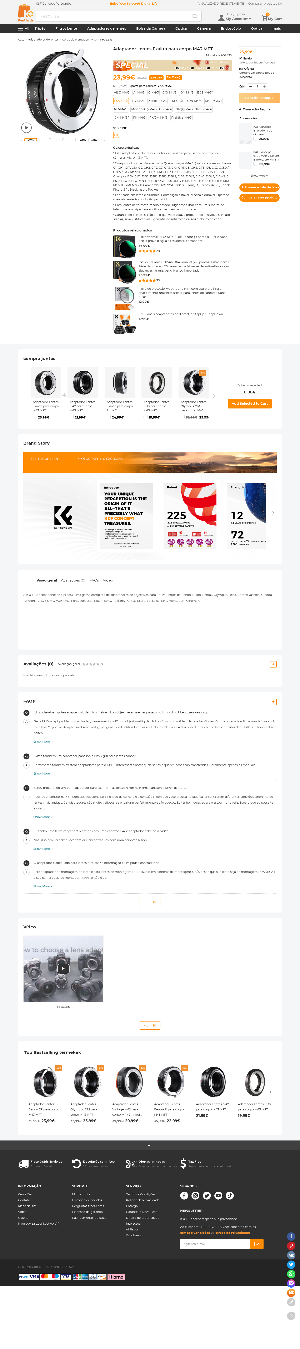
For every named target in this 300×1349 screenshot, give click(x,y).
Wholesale (133, 1235)
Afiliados (132, 1229)
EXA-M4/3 (121, 101)
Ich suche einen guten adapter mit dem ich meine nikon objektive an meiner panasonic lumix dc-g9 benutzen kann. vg (120, 712)
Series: (119, 128)
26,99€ (264, 139)
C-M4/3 (153, 92)
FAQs (94, 580)
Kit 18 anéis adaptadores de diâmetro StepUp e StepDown (181, 314)
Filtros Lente (66, 28)
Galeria (23, 1217)
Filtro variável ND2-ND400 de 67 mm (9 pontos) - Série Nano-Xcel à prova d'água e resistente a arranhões (184, 239)
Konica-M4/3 (157, 101)
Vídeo (108, 580)
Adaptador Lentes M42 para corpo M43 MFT (82, 406)
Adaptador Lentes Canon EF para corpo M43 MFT (44, 1109)
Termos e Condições (140, 1194)
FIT (116, 134)
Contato (24, 1200)
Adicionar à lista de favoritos (260, 187)
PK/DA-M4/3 (158, 117)
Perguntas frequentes (88, 1206)
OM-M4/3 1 (121, 117)
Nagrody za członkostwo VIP (39, 1223)
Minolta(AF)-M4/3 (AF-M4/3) (151, 109)
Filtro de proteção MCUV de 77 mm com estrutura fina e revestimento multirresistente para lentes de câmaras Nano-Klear (183, 292)
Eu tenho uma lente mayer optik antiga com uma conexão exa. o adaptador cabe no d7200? (101, 831)
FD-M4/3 (138, 101)
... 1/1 (150, 902)
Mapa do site (27, 1206)
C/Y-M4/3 (186, 92)
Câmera (204, 28)
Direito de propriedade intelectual (142, 1220)
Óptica (181, 28)
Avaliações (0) (73, 580)
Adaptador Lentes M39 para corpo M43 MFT (156, 406)
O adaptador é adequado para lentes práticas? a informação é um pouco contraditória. (97, 863)
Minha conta (81, 1194)
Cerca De (24, 1194)
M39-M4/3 (194, 101)
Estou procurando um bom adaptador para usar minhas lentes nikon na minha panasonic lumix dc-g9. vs (110, 787)
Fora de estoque (259, 98)
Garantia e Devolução (142, 1212)
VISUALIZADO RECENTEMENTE (221, 3)
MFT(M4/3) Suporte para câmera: (142, 86)
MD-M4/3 (121, 109)
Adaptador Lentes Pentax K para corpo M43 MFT (169, 1109)
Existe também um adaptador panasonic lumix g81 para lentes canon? (85, 756)
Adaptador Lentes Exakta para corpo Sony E (120, 406)
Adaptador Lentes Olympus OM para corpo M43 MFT (193, 407)
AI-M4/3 (139, 92)
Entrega (132, 1206)
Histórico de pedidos (87, 1200)
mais (276, 28)
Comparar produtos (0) (265, 3)
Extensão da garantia (87, 1212)
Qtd (242, 86)
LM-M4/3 (176, 101)
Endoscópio (231, 28)
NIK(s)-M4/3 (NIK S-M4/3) (194, 109)
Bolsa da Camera (150, 28)
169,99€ (264, 164)
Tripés (40, 28)
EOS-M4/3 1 (205, 92)
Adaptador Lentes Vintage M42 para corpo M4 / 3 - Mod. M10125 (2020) (126, 1110)
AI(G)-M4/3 (122, 92)
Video (22, 1212)
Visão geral (46, 580)
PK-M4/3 (139, 117)
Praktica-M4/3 (181, 117)
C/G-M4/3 (169, 92)
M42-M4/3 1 (213, 101)
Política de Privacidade (142, 1200)
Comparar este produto (259, 197)
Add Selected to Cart (250, 403)
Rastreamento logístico (89, 1217)
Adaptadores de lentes (106, 28)
